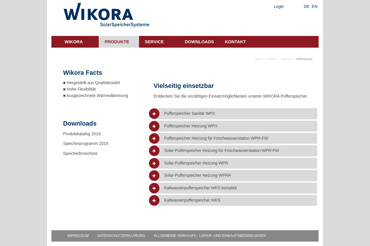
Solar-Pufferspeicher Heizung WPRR (197, 175)
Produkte (117, 41)
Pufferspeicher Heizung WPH (190, 126)
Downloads (199, 41)
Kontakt (235, 41)
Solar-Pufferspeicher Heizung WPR (196, 163)
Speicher (286, 59)
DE (306, 6)
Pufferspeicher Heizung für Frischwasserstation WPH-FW (216, 138)
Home (258, 59)
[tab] (235, 113)
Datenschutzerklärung (121, 236)
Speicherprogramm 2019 (85, 143)
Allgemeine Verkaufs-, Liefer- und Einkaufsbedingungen (210, 236)
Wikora (74, 41)
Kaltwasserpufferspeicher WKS (192, 200)
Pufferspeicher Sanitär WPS (189, 113)
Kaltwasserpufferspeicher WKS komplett (200, 188)
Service (154, 41)
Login (279, 6)
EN (314, 6)
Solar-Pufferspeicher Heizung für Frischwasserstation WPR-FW (221, 150)
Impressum (78, 236)
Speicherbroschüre (80, 153)
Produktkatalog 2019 (81, 133)
